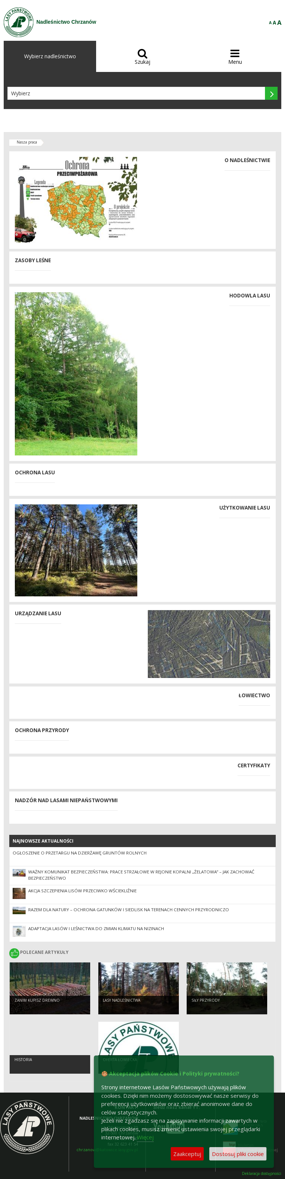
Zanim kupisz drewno (37, 1000)
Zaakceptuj (187, 1153)
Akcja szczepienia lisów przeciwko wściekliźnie (82, 890)
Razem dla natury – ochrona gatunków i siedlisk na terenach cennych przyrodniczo (128, 909)
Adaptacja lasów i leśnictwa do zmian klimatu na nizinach (96, 928)
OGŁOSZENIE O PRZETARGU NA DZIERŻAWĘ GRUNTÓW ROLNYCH (80, 853)
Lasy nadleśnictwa (121, 1000)
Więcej (145, 1137)
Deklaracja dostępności (261, 1174)
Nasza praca (27, 142)
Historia (23, 1059)
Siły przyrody (205, 1000)
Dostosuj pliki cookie (238, 1153)
